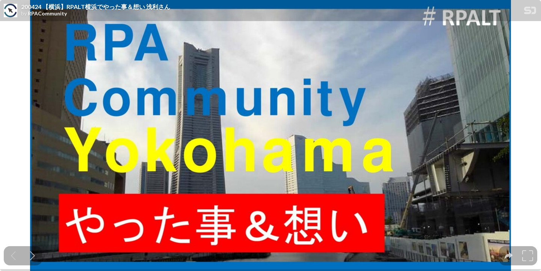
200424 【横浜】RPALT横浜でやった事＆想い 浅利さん (95, 7)
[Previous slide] (13, 255)
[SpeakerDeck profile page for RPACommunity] (10, 11)
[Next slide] (32, 255)
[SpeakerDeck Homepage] (530, 11)
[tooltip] (508, 255)
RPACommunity (47, 13)
